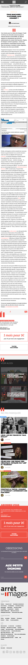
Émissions (13, 618)
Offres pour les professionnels (7, 634)
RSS (20, 637)
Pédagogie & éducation (5, 612)
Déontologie (3, 607)
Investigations (11, 605)
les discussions (12, 231)
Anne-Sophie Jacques (15, 23)
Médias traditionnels (5, 610)
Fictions (2, 604)
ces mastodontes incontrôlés (11, 306)
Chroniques (19, 618)
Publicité (17, 609)
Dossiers (2, 620)
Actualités (7, 618)
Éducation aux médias (11, 627)
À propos (19, 627)
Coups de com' (9, 604)
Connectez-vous (5, 329)
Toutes (2, 618)
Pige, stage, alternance (5, 632)
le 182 (19, 198)
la (4, 89)
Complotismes (10, 609)
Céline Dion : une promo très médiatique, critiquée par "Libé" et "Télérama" (14, 463)
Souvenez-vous (10, 55)
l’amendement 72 (5, 238)
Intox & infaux (4, 605)
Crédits (16, 637)
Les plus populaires (14, 620)
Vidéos (7, 620)
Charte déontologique (19, 629)
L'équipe (2, 629)
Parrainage (3, 627)
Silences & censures (15, 610)
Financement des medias (17, 612)
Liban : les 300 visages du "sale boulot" (13, 436)
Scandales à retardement (18, 604)
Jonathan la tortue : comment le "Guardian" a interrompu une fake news (14, 490)
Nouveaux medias (17, 607)
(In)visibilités (3, 609)
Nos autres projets (9, 629)
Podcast (2, 639)
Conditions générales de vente (7, 637)
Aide (13, 632)
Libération (3, 156)
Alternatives (9, 607)
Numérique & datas (20, 605)
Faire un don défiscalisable (20, 634)
